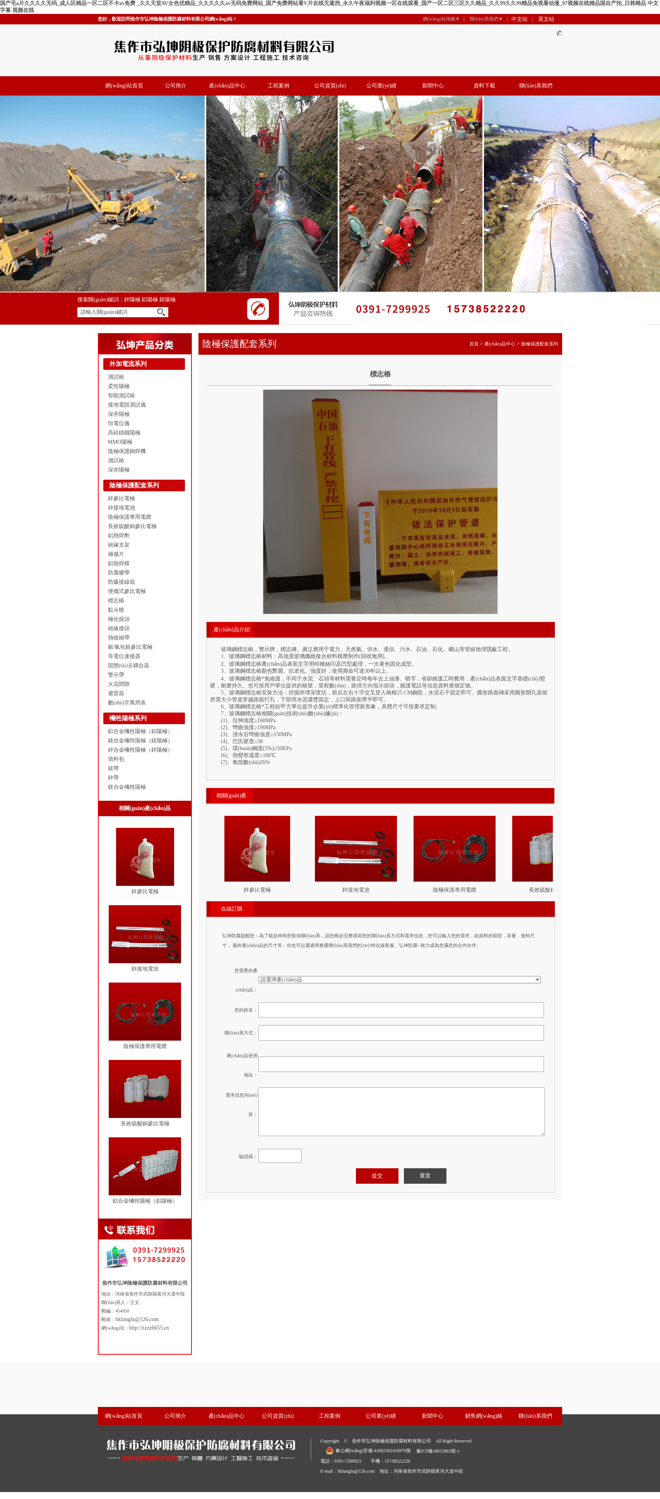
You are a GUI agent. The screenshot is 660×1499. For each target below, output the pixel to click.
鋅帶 (113, 778)
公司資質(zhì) (330, 86)
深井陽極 (119, 414)
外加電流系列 (128, 364)
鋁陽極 (150, 300)
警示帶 (116, 675)
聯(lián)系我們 (535, 86)
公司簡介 (175, 86)
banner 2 (330, 194)
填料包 (116, 759)
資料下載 (484, 86)
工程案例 (278, 86)
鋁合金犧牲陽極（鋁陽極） (140, 731)
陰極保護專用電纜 (129, 517)
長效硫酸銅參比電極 (132, 526)
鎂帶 (113, 768)
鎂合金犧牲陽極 (127, 787)
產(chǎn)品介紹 (232, 629)
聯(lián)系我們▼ (486, 19)
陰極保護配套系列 (134, 485)
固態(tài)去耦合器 (128, 665)
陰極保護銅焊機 (127, 451)
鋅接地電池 (121, 508)
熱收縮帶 (119, 638)
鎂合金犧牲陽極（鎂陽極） (140, 741)
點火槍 (116, 610)
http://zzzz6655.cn (149, 1328)
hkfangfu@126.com (137, 1319)
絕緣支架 (119, 545)
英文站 (546, 19)
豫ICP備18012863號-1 (438, 1451)
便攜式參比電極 (127, 591)
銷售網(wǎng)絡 (484, 1416)
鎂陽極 (167, 300)
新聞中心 (433, 86)
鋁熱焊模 (119, 563)
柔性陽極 (119, 386)
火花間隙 (119, 684)
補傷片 (116, 554)
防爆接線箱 (121, 582)
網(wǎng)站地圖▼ (441, 19)
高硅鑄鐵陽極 (124, 433)
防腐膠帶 (119, 573)
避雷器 (116, 693)
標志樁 (116, 600)
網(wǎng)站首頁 (124, 86)
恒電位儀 (119, 423)
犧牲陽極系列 (128, 718)
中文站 (519, 19)
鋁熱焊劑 (119, 535)
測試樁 (116, 377)
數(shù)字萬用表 (127, 703)
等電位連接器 (124, 656)
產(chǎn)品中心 (227, 86)
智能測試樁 (121, 395)
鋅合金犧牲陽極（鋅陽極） (140, 750)
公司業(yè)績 (381, 86)
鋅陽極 (133, 300)
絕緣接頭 (119, 628)
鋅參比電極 (121, 498)
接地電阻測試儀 (127, 405)
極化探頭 (119, 619)
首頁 (474, 344)
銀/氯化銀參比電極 (130, 647)
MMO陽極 (120, 442)
